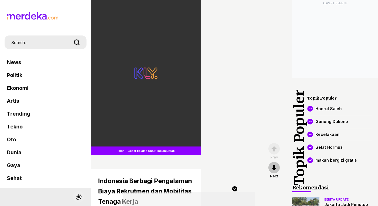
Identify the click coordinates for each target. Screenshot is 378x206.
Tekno (15, 127)
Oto (11, 139)
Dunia (14, 152)
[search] (77, 42)
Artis (13, 101)
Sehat (14, 178)
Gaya (13, 165)
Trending (18, 114)
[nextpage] (274, 170)
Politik (14, 75)
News (14, 62)
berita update (336, 199)
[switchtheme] (78, 197)
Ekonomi (18, 88)
